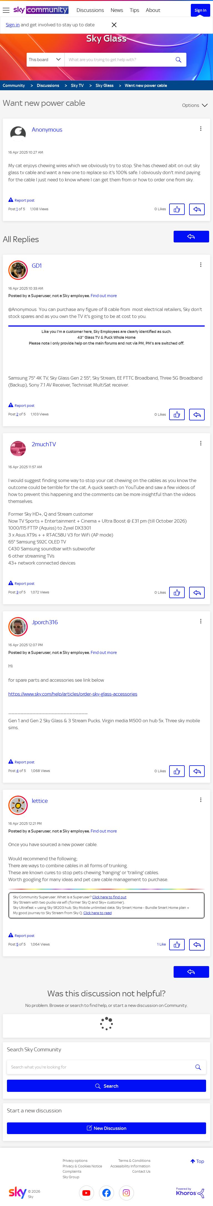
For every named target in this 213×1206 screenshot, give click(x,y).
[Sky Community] (41, 10)
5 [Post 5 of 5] (17, 944)
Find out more (104, 295)
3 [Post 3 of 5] (17, 592)
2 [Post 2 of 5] (17, 414)
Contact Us (141, 1171)
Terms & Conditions (134, 1161)
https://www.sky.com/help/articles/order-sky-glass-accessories (72, 694)
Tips (134, 10)
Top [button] (200, 1161)
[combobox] (119, 60)
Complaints (72, 1171)
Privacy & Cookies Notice (82, 1166)
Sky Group (71, 1177)
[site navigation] (6, 10)
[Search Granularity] (45, 60)
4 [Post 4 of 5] (17, 771)
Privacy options (75, 1161)
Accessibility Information (130, 1166)
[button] (201, 128)
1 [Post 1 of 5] (17, 209)
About (153, 10)
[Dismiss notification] (114, 25)
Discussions (90, 10)
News (117, 10)
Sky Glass (106, 38)
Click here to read (97, 913)
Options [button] (190, 105)
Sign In (200, 10)
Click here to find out (109, 897)
